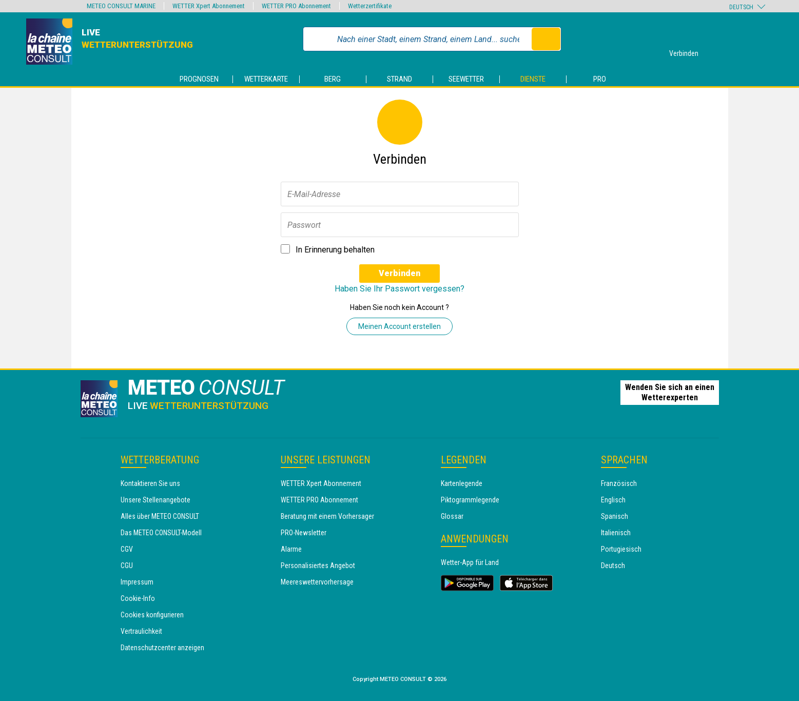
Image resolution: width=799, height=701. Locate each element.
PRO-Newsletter (303, 533)
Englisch (613, 500)
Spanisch (614, 516)
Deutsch (613, 565)
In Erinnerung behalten (335, 250)
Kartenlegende (461, 483)
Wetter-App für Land (470, 562)
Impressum (137, 582)
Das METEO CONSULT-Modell (161, 533)
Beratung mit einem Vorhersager (327, 516)
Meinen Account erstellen (399, 326)
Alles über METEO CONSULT (160, 516)
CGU (127, 565)
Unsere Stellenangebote (155, 500)
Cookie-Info (138, 598)
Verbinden (399, 273)
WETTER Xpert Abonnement (321, 483)
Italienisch (616, 533)
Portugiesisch (621, 549)
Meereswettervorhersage (317, 582)
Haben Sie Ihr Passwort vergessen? (399, 289)
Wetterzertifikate (370, 6)
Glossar (452, 516)
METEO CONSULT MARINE (121, 6)
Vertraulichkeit (141, 631)
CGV (127, 549)
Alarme (291, 549)
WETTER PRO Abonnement (319, 500)
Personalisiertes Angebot (318, 565)
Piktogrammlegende (470, 500)
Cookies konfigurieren (152, 615)
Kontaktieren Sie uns (150, 483)
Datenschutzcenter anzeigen (162, 648)
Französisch (619, 483)
